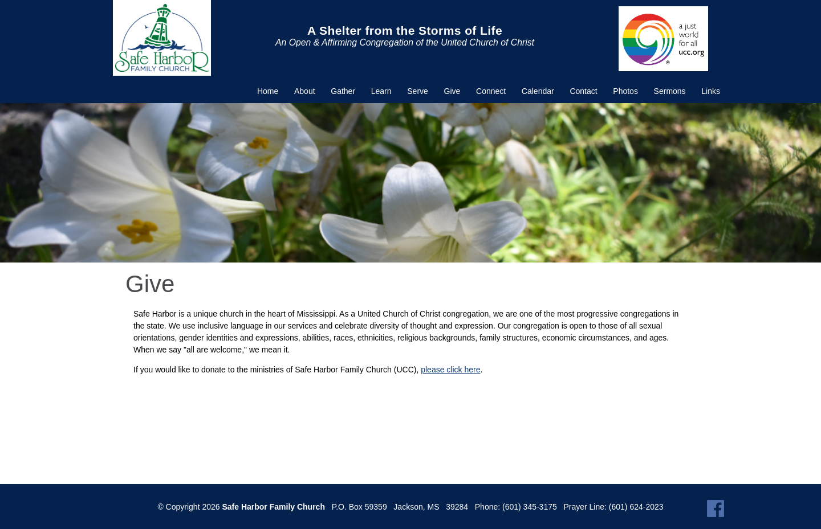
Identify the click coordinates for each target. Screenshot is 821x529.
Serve (417, 91)
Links (710, 91)
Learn (381, 91)
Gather (343, 91)
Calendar (538, 91)
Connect (491, 91)
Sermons (670, 91)
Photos (625, 91)
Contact (583, 91)
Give (452, 91)
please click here (450, 369)
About (304, 91)
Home (267, 91)
